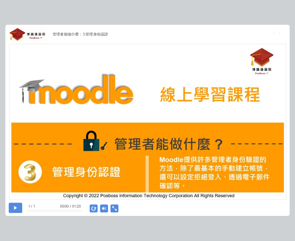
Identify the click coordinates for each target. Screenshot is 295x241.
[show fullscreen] (115, 209)
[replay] (94, 209)
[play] (15, 208)
